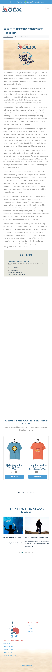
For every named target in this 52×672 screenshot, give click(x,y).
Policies (30, 631)
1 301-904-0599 (14, 267)
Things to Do (8, 647)
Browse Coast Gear (26, 492)
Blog (28, 625)
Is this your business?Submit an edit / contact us (16, 273)
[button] (47, 462)
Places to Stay (8, 649)
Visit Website (14, 270)
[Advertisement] (26, 300)
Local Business (8, 37)
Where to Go (8, 644)
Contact (30, 628)
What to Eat (7, 652)
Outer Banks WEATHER (26, 606)
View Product (14, 477)
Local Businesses (9, 655)
